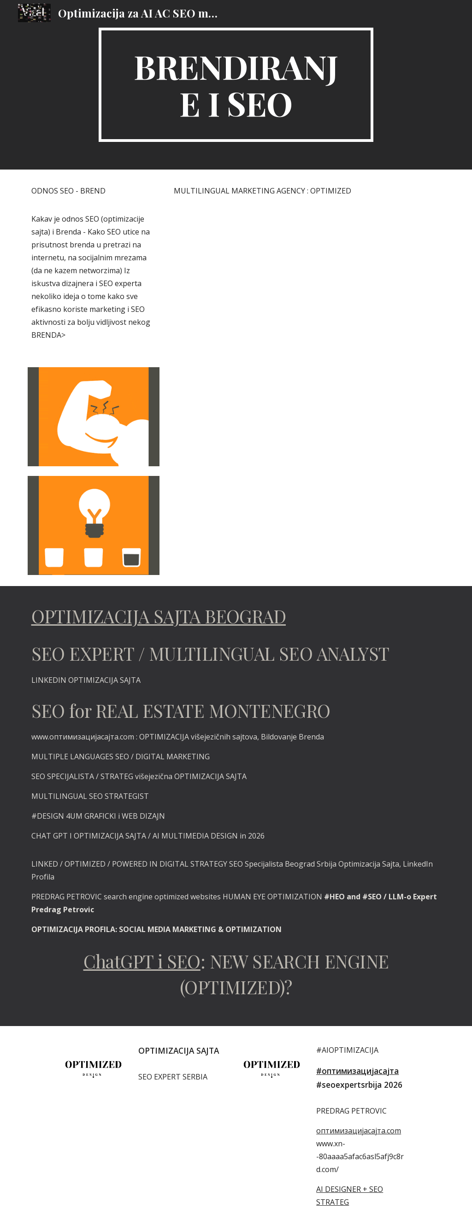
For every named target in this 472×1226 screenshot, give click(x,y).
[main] (236, 85)
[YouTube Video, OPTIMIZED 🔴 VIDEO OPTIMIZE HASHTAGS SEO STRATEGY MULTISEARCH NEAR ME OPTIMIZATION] (307, 470)
